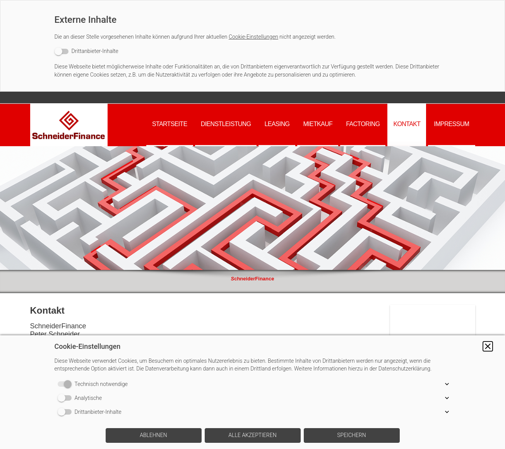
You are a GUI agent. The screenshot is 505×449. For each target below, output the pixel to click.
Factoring (363, 124)
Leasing (276, 124)
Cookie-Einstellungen (253, 37)
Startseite (169, 124)
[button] (488, 346)
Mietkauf (317, 124)
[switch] (86, 51)
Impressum (451, 124)
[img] (69, 125)
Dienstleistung (226, 124)
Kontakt (406, 124)
